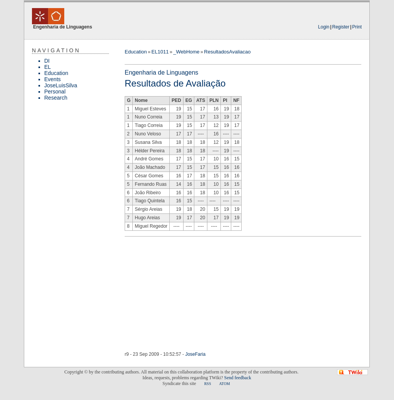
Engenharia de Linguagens (161, 72)
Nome (141, 100)
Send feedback (237, 377)
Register (340, 27)
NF (236, 100)
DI (47, 61)
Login (323, 27)
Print (357, 27)
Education (56, 73)
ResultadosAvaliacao (227, 52)
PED (176, 100)
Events (52, 79)
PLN (214, 100)
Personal (54, 91)
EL (47, 67)
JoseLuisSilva (60, 85)
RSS (207, 384)
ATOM (224, 384)
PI (225, 100)
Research (55, 98)
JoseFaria (195, 354)
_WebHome (186, 52)
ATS (200, 100)
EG (188, 100)
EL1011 (160, 52)
